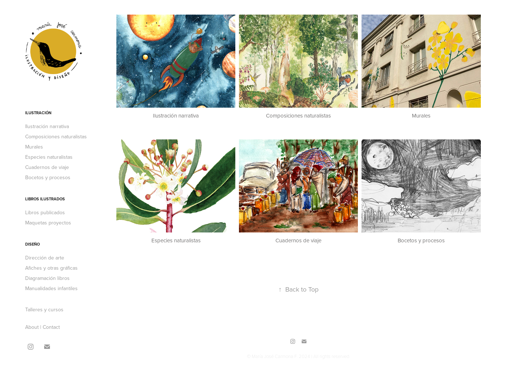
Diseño (32, 244)
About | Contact (42, 327)
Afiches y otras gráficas (51, 268)
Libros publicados (45, 212)
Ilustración (38, 113)
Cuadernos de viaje (47, 167)
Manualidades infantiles (51, 288)
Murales (34, 146)
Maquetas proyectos (48, 222)
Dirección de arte (44, 257)
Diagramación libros (47, 278)
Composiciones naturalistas (56, 136)
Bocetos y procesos (47, 177)
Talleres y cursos (44, 309)
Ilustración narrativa (47, 126)
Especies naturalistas (49, 157)
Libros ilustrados (45, 199)
